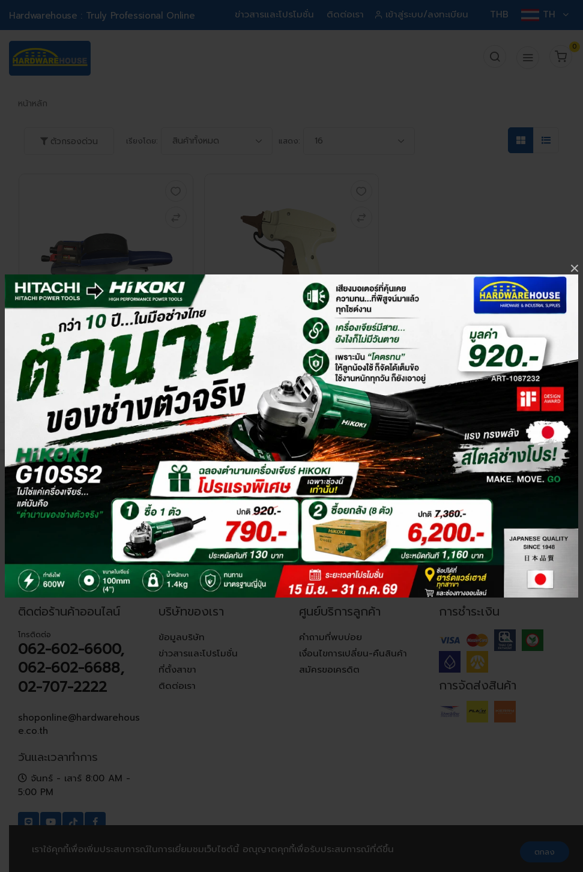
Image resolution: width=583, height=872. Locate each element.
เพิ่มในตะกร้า (106, 427)
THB (499, 14)
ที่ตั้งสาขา (177, 669)
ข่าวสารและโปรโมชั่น (274, 14)
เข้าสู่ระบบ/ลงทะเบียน (422, 14)
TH (544, 14)
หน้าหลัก (32, 103)
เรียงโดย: (142, 141)
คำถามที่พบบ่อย (330, 637)
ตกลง (544, 852)
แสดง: (289, 141)
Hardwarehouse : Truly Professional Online (102, 15)
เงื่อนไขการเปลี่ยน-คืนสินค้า (353, 653)
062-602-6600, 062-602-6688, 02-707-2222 (71, 667)
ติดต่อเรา (345, 14)
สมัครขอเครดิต (329, 669)
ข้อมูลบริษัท (182, 637)
